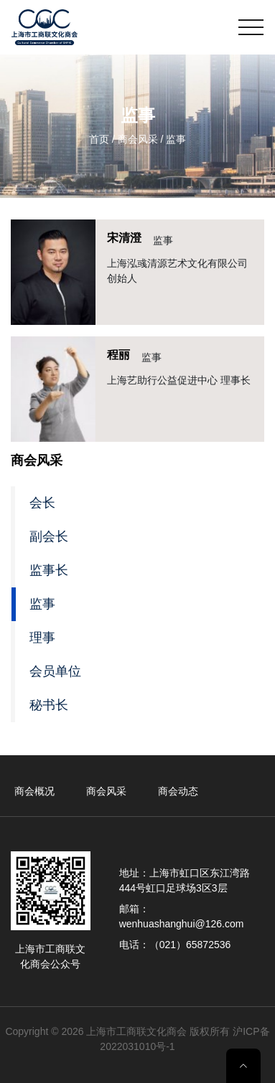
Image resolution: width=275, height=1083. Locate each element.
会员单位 (55, 671)
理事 (42, 637)
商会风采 (106, 791)
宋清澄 (124, 238)
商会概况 (34, 791)
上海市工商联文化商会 (136, 1031)
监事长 (48, 570)
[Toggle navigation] (251, 27)
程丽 (118, 355)
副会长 (48, 536)
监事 (42, 604)
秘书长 (48, 705)
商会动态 (178, 791)
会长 (42, 503)
